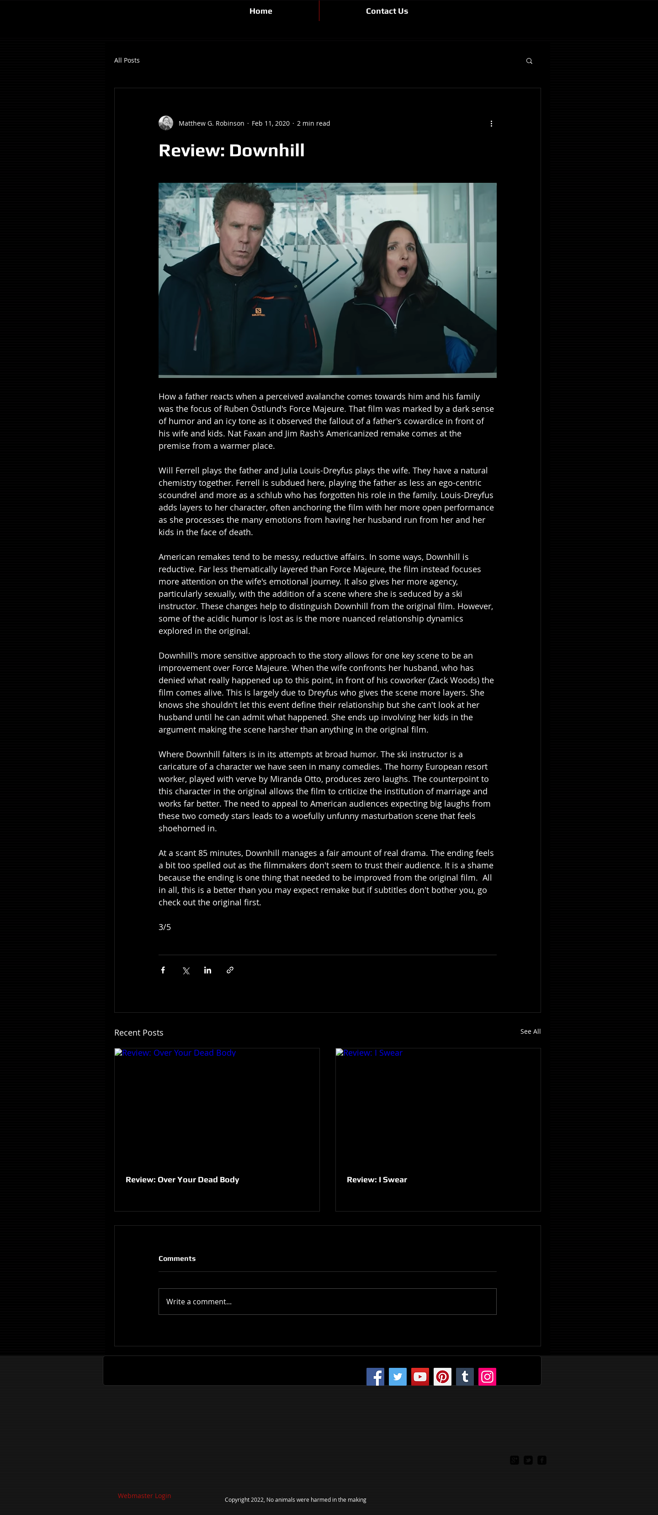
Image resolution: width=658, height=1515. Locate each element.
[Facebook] (375, 1377)
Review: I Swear (377, 1179)
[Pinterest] (442, 1377)
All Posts (127, 60)
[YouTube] (420, 1377)
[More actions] (491, 122)
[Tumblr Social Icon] (465, 1377)
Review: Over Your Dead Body (182, 1179)
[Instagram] (487, 1377)
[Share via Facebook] (163, 970)
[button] (529, 60)
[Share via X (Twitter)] (185, 970)
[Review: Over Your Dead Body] (217, 1106)
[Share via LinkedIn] (207, 970)
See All (530, 1031)
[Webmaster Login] (144, 1495)
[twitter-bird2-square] (528, 1460)
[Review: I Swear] (438, 1106)
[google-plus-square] (514, 1460)
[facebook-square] (542, 1460)
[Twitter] (398, 1377)
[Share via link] (230, 970)
